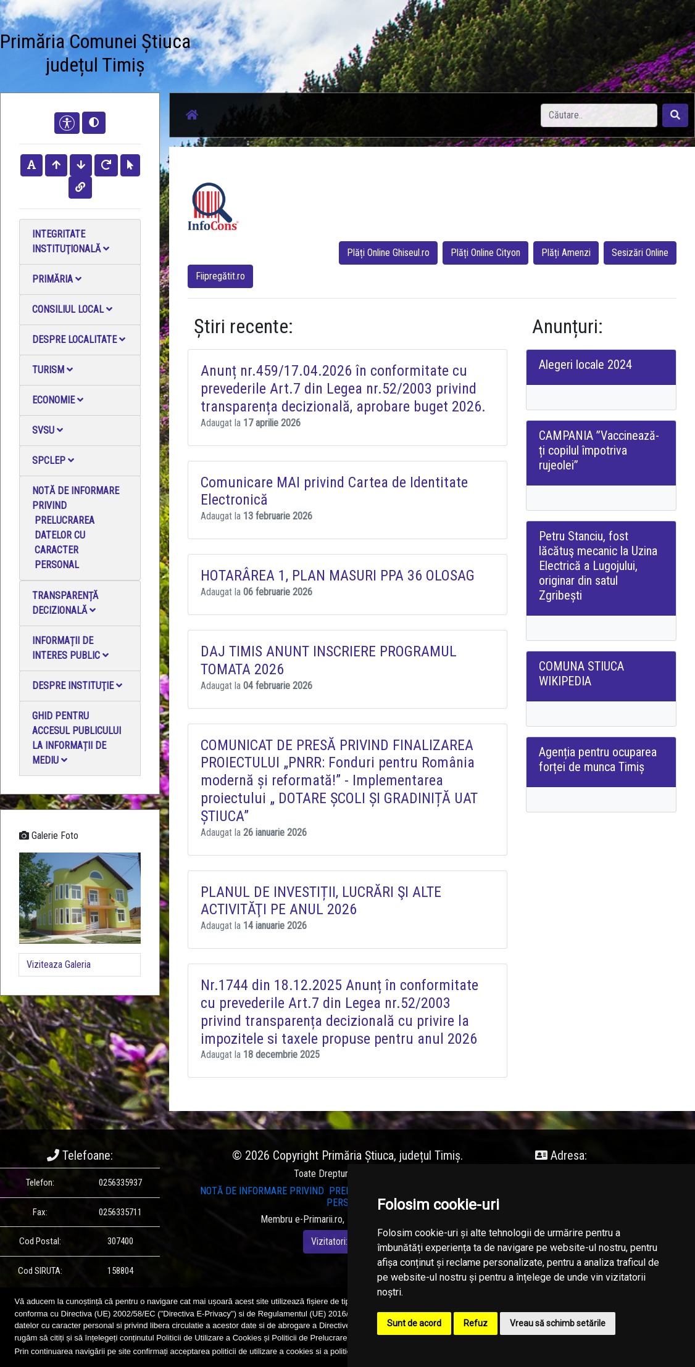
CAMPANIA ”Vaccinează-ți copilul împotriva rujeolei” (599, 450)
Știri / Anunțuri (240, 48)
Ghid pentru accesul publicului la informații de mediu (76, 738)
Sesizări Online (640, 252)
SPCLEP (53, 460)
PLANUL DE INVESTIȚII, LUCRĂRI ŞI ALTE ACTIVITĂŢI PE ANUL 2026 (321, 901)
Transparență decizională (65, 603)
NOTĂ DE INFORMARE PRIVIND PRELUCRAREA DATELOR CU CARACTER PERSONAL (75, 528)
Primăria (56, 279)
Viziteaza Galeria (59, 964)
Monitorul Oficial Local (421, 55)
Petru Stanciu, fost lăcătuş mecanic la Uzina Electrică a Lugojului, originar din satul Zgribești (598, 566)
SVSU (47, 430)
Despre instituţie (77, 686)
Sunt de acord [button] (414, 1323)
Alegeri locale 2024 (585, 364)
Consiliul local (72, 309)
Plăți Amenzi (566, 252)
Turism (52, 370)
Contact (372, 40)
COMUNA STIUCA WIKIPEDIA (581, 673)
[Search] (599, 115)
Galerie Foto (285, 48)
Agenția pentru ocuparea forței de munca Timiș (598, 759)
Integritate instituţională (70, 241)
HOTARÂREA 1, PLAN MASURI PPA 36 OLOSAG (338, 575)
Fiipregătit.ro (220, 276)
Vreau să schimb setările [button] (558, 1323)
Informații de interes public (70, 648)
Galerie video (327, 48)
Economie (57, 400)
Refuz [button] (476, 1323)
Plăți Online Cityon (485, 252)
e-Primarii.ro (319, 1219)
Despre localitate (78, 339)
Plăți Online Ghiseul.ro (388, 252)
